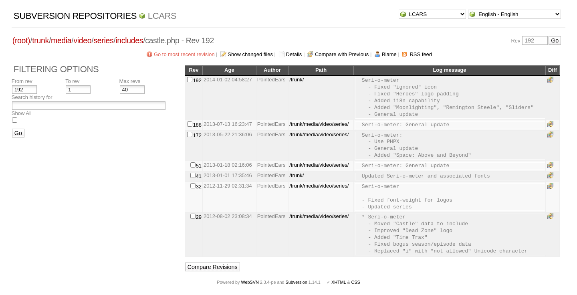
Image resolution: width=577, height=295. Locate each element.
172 (197, 135)
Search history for (32, 97)
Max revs (130, 81)
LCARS (162, 16)
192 (197, 80)
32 (199, 187)
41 (199, 176)
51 (199, 166)
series (103, 40)
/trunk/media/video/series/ (319, 124)
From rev (22, 81)
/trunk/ (296, 80)
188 (197, 125)
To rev (72, 81)
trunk (40, 40)
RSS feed (421, 54)
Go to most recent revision (184, 54)
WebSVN (249, 282)
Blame (389, 54)
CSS (355, 282)
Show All (22, 113)
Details (294, 54)
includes (129, 40)
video (82, 40)
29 (199, 217)
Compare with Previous (342, 54)
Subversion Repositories (75, 16)
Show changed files (250, 54)
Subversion (296, 282)
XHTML (338, 282)
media (61, 40)
